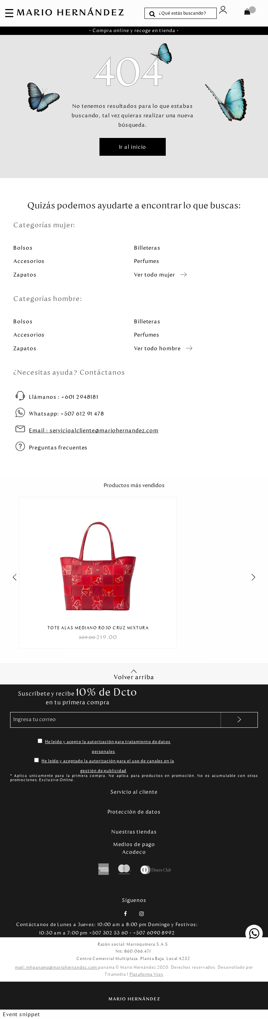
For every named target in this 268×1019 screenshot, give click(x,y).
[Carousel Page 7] (51, 645)
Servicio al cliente (134, 792)
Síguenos (134, 900)
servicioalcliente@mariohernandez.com (93, 430)
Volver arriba (134, 674)
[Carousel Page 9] (64, 645)
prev (10, 577)
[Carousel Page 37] (250, 645)
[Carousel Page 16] (110, 645)
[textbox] (185, 13)
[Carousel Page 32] (216, 645)
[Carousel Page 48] (124, 655)
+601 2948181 (63, 397)
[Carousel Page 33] (223, 645)
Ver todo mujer (154, 274)
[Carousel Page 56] (177, 655)
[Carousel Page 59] (197, 655)
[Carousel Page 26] (177, 645)
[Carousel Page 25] (170, 645)
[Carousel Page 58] (190, 655)
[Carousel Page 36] (243, 645)
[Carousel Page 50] (137, 655)
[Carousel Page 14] (97, 645)
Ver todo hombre (157, 348)
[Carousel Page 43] (90, 655)
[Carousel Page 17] (117, 645)
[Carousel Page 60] (203, 655)
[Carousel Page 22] (150, 645)
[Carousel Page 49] (130, 655)
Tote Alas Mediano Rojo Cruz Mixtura (98, 628)
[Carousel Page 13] (90, 645)
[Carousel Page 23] (157, 645)
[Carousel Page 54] (163, 655)
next (257, 577)
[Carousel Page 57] (183, 655)
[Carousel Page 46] (110, 655)
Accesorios (29, 261)
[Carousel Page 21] (144, 645)
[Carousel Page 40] (71, 655)
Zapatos (24, 274)
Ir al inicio (133, 147)
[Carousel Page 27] (183, 645)
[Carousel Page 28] (190, 645)
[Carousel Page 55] (170, 655)
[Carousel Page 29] (197, 645)
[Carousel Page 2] (18, 645)
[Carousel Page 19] (130, 645)
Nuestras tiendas (133, 831)
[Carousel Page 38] (256, 645)
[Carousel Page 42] (84, 655)
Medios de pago (134, 844)
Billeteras (147, 247)
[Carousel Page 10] (71, 645)
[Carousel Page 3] (24, 645)
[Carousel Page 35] (236, 645)
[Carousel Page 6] (44, 645)
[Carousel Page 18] (124, 645)
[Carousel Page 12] (84, 645)
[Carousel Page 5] (37, 645)
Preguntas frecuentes (58, 447)
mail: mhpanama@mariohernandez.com (56, 967)
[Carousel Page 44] (97, 655)
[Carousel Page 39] (64, 655)
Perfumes (146, 261)
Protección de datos (134, 811)
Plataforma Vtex (146, 974)
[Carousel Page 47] (117, 655)
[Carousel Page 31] (210, 645)
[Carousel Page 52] (150, 655)
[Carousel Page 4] (31, 645)
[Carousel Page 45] (104, 655)
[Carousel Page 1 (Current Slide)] (11, 645)
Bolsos (22, 247)
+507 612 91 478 (66, 413)
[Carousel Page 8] (57, 645)
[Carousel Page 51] (144, 655)
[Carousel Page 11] (77, 645)
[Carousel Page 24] (163, 645)
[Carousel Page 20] (137, 645)
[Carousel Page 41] (77, 655)
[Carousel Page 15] (104, 645)
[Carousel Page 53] (157, 655)
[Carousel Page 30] (203, 645)
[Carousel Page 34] (230, 645)
